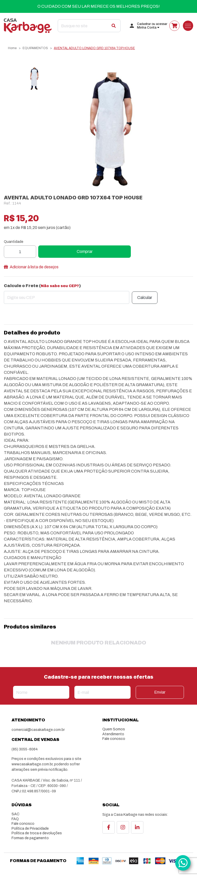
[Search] (89, 25)
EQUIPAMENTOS (35, 48)
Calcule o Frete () (42, 286)
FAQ (15, 819)
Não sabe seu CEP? (60, 286)
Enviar (159, 692)
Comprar (85, 251)
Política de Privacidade (30, 828)
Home (12, 48)
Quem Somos (113, 729)
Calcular (144, 297)
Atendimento (113, 734)
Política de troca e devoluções (37, 833)
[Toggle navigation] (188, 26)
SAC (15, 814)
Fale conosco (113, 739)
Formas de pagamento (30, 838)
